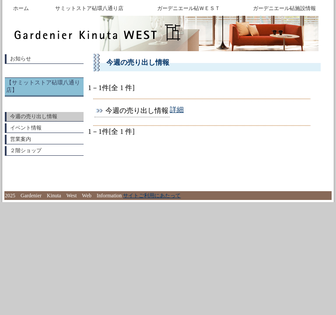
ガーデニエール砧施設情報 (284, 8)
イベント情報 (26, 128)
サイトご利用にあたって (152, 195)
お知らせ (20, 59)
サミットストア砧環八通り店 (89, 8)
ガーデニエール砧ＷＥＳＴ (188, 8)
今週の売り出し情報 (33, 116)
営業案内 (20, 139)
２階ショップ (26, 150)
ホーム (21, 8)
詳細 (177, 109)
